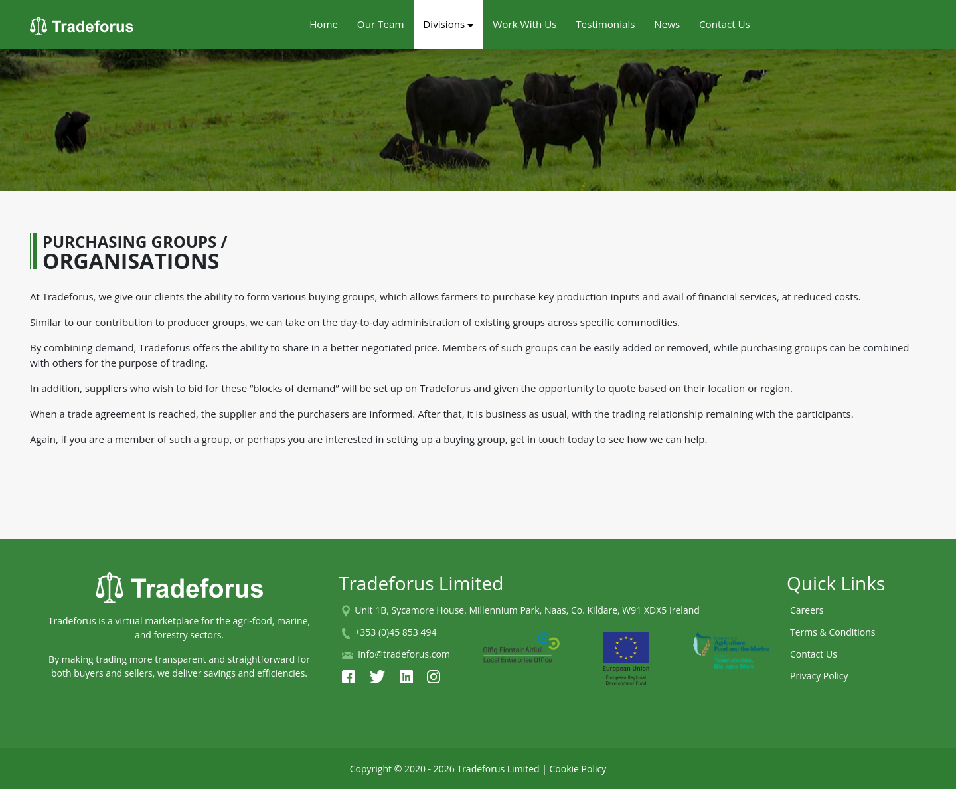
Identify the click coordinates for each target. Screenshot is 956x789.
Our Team (380, 24)
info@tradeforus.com (404, 654)
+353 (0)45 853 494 (395, 632)
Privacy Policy (819, 675)
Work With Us (524, 24)
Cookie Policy (578, 768)
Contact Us (724, 24)
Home (323, 24)
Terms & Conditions (833, 632)
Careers (806, 610)
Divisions (448, 24)
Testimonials (605, 24)
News (667, 24)
